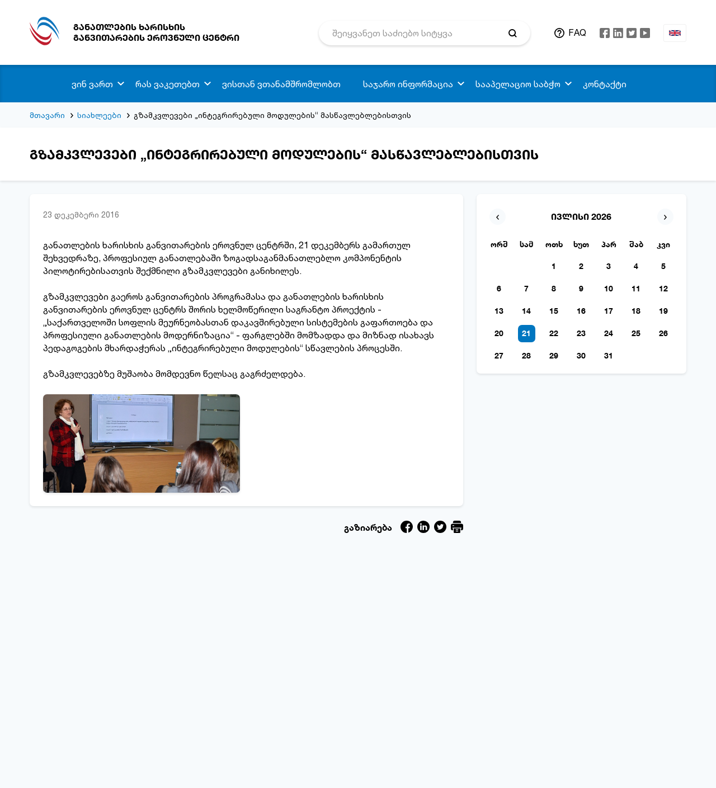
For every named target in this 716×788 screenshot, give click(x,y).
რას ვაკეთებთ (167, 83)
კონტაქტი (604, 83)
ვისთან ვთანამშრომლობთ (281, 83)
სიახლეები (99, 115)
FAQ (577, 32)
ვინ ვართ (92, 83)
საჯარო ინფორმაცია (408, 83)
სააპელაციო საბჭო (517, 83)
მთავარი (47, 115)
